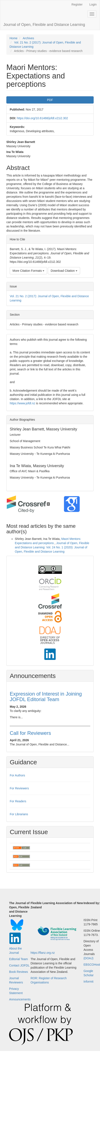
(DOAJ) (88, 958)
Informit (88, 981)
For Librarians (19, 814)
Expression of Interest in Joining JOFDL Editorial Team (46, 696)
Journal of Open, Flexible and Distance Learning (44, 24)
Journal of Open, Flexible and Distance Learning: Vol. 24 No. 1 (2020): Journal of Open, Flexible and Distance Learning (52, 547)
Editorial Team (18, 959)
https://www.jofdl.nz (22, 403)
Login (93, 4)
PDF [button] (50, 100)
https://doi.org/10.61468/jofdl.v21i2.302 (42, 118)
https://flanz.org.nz (43, 952)
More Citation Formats (28, 270)
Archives (28, 38)
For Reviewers (19, 788)
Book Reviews (18, 971)
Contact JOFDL (19, 965)
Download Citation (64, 270)
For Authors (17, 775)
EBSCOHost (91, 964)
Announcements (20, 999)
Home (13, 38)
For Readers (18, 801)
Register (77, 4)
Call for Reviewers (30, 733)
